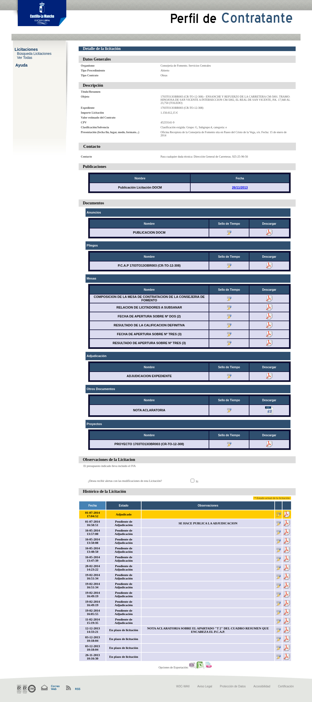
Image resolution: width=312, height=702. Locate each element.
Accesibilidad (261, 686)
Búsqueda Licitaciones (34, 53)
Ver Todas (24, 57)
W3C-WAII (183, 686)
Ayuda (21, 65)
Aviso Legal (204, 686)
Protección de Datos (233, 686)
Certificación (286, 686)
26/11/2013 (240, 187)
